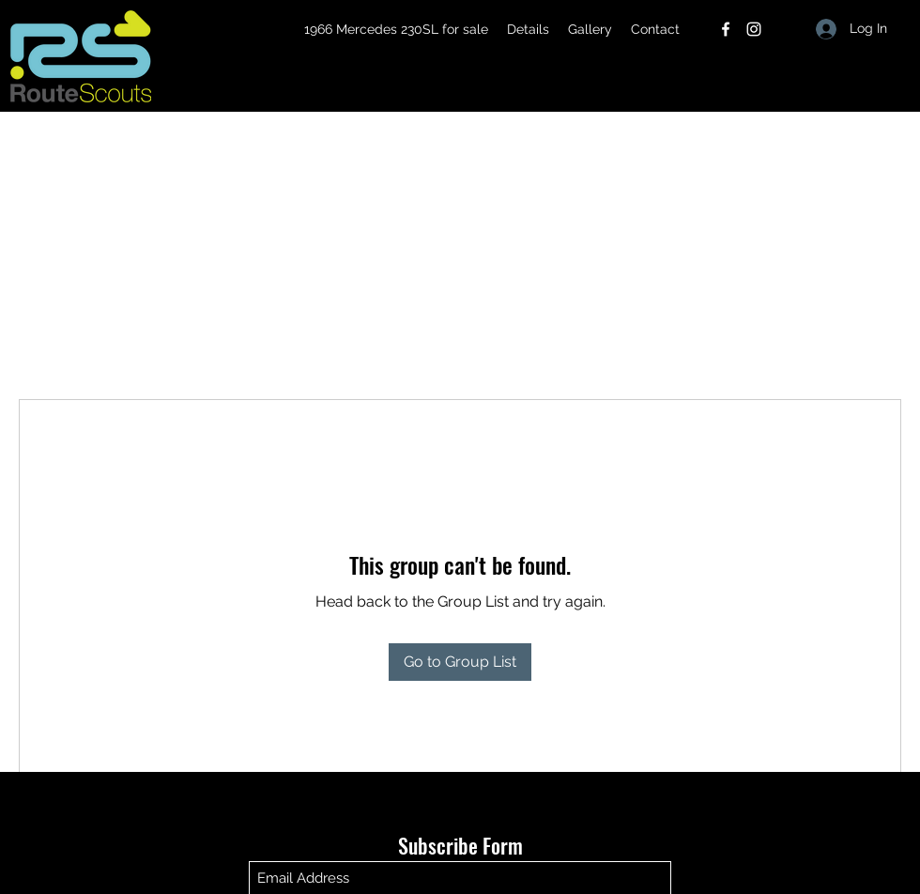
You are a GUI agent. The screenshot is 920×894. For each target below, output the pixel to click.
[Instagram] (753, 29)
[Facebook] (725, 29)
